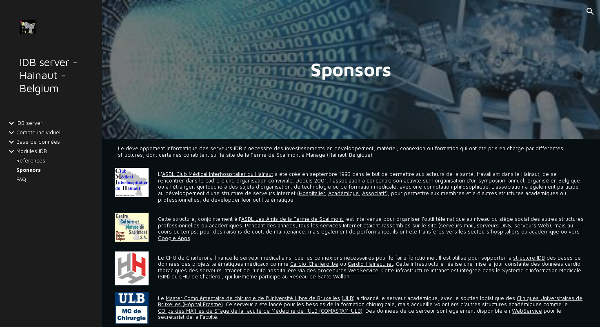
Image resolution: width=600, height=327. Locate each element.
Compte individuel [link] (38, 132)
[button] (590, 11)
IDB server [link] (29, 123)
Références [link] (30, 161)
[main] (351, 69)
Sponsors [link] (28, 170)
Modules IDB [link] (31, 151)
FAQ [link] (21, 179)
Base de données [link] (38, 142)
